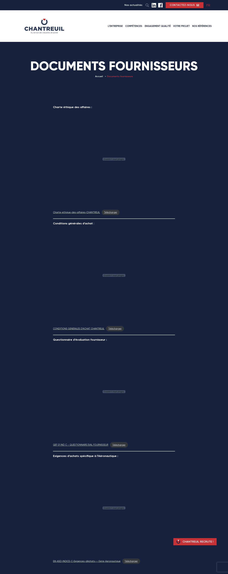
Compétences (133, 26)
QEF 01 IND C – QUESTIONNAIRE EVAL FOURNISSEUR (80, 445)
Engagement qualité (158, 26)
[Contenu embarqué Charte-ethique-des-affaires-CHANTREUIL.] (114, 159)
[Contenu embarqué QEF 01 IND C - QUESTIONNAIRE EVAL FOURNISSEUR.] (114, 391)
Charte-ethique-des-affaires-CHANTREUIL (76, 212)
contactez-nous (184, 5)
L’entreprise (115, 26)
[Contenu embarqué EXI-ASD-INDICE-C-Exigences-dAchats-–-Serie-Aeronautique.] (114, 508)
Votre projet (181, 26)
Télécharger (110, 212)
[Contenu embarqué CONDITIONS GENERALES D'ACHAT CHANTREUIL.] (114, 275)
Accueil (99, 76)
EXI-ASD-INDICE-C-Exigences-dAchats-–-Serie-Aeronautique (86, 561)
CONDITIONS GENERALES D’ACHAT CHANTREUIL (78, 328)
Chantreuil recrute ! (195, 542)
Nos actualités (133, 4)
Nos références (202, 26)
